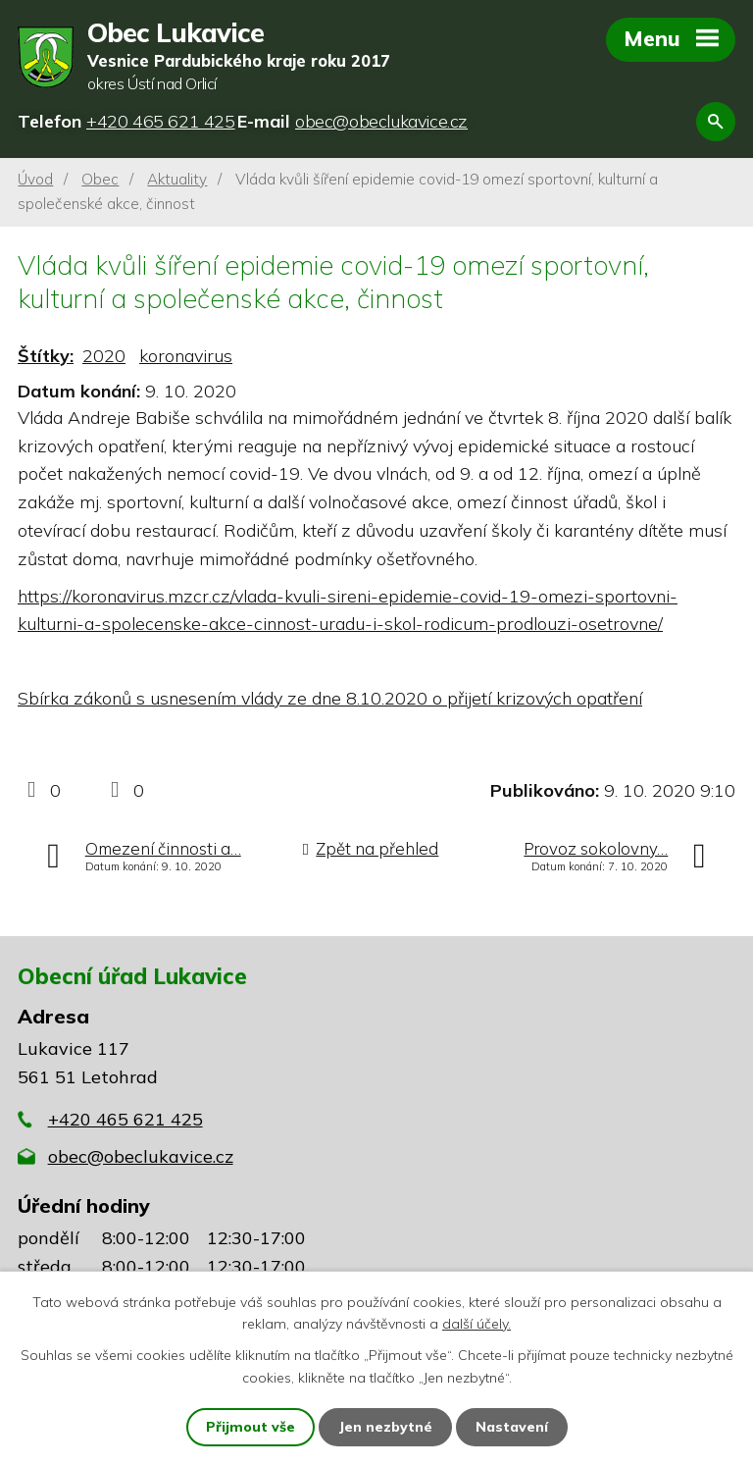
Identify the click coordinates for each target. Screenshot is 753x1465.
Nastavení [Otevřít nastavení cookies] (512, 1427)
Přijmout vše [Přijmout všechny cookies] (250, 1427)
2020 (104, 355)
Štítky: (46, 355)
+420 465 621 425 (125, 1119)
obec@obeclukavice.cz (140, 1156)
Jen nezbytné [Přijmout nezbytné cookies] (385, 1427)
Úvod (35, 179)
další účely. (476, 1324)
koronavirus (185, 355)
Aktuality (177, 179)
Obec (100, 179)
